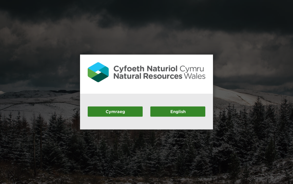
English (178, 111)
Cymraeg (115, 111)
